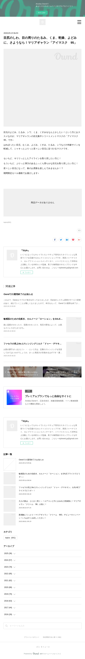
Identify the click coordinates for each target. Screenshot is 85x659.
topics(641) (7, 222)
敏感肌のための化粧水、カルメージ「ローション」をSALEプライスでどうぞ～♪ (42, 319)
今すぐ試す (42, 13)
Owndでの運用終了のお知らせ (18, 294)
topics (10, 538)
